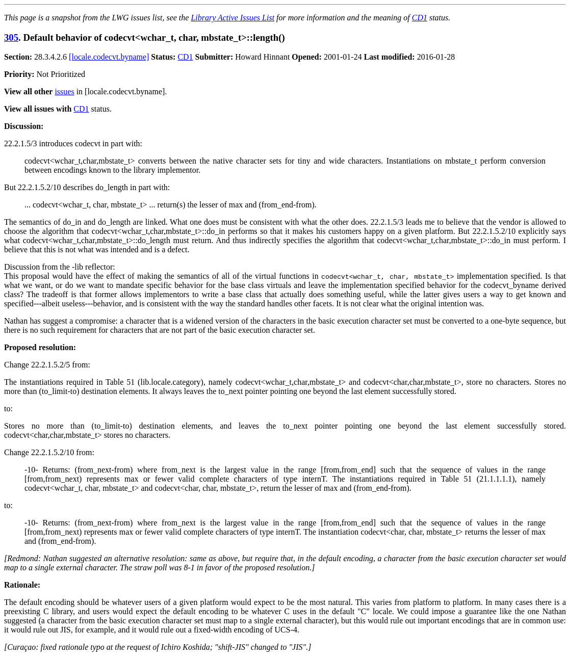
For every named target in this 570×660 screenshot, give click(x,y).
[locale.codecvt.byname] (109, 56)
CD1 (419, 17)
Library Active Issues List (232, 17)
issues (64, 91)
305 (11, 37)
